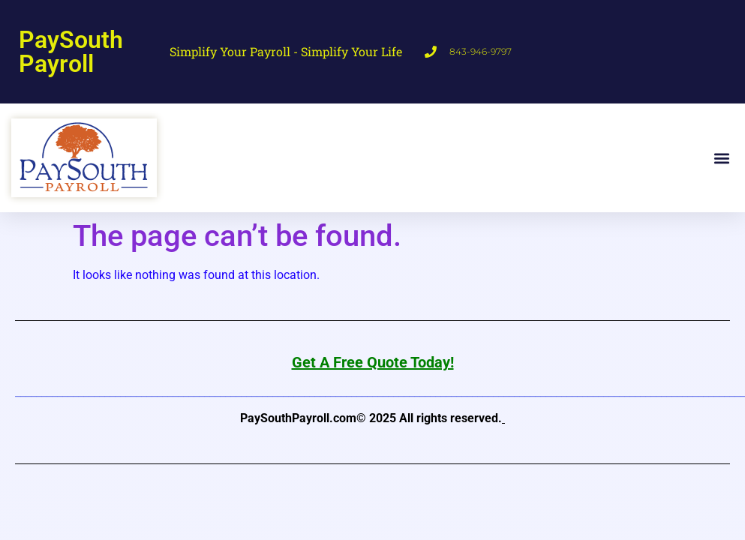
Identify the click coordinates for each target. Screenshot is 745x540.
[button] (721, 158)
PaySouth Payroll (71, 52)
